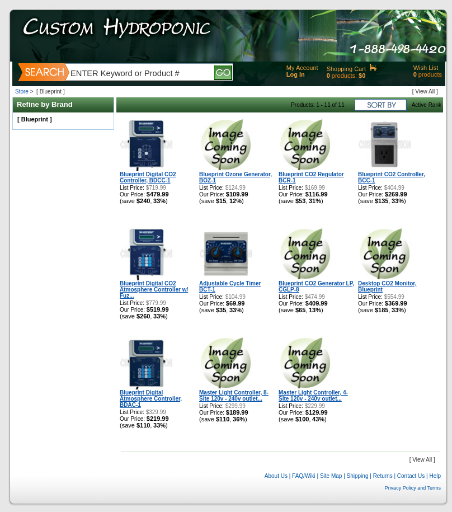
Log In (295, 74)
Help (435, 20)
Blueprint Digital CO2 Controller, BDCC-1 (148, 177)
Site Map (331, 476)
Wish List (426, 67)
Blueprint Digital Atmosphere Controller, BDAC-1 (151, 398)
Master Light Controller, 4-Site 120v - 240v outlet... (313, 395)
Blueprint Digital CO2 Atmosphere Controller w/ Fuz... (154, 289)
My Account (302, 67)
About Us (276, 476)
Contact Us (411, 476)
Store (22, 91)
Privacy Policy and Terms (413, 488)
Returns (383, 476)
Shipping (358, 476)
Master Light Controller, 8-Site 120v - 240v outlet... (234, 395)
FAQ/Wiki (304, 476)
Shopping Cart (346, 68)
